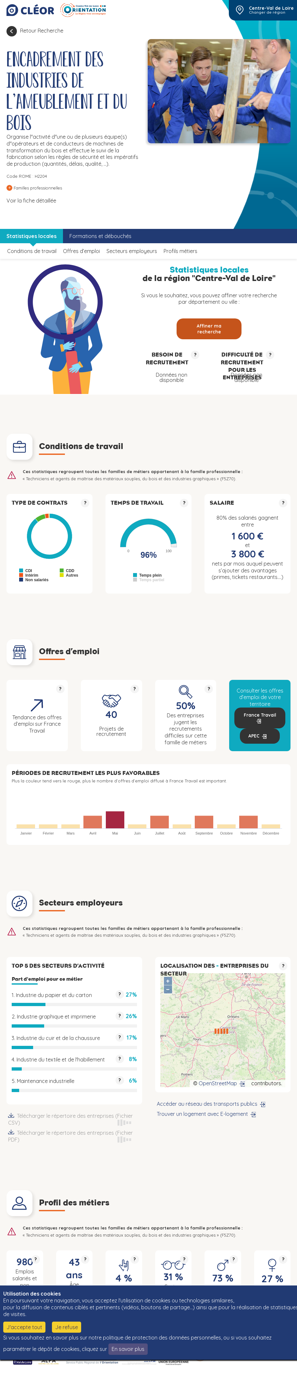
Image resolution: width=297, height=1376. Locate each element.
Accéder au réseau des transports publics (207, 1104)
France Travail (260, 715)
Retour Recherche (41, 30)
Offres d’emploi (81, 251)
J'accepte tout (24, 1327)
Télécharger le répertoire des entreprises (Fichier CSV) (74, 1119)
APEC (253, 736)
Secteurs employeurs (131, 251)
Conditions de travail (31, 251)
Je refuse (66, 1327)
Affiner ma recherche (209, 329)
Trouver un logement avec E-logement (202, 1114)
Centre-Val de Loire (271, 8)
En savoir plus (128, 1349)
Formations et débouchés (100, 236)
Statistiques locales (31, 236)
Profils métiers (180, 251)
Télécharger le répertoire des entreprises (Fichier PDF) (74, 1136)
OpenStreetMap (218, 1083)
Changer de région (267, 12)
